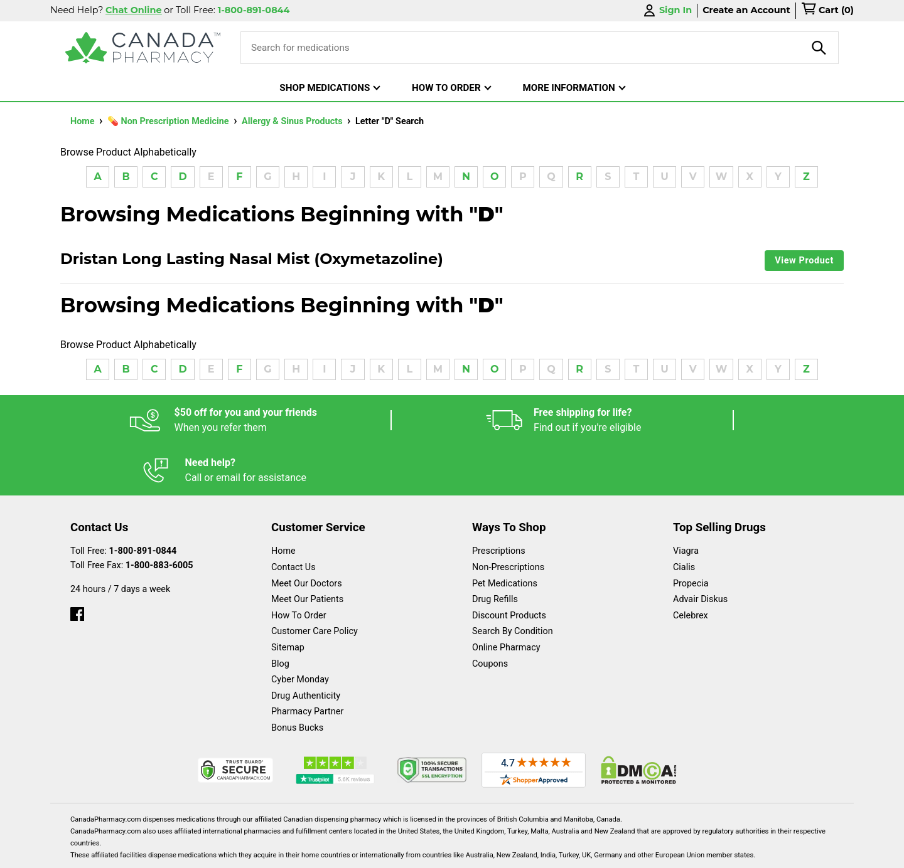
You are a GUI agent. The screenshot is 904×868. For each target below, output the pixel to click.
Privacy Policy (642, 852)
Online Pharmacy (506, 597)
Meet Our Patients (307, 549)
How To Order (298, 565)
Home (83, 121)
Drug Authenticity (305, 645)
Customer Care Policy (314, 581)
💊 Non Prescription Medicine (169, 121)
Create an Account (746, 10)
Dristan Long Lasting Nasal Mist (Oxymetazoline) (251, 259)
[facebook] (77, 561)
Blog (280, 613)
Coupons (490, 613)
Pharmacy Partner (307, 661)
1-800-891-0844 (143, 500)
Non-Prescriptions (508, 517)
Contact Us (293, 517)
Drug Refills (495, 549)
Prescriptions (498, 500)
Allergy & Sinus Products (293, 121)
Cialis (684, 517)
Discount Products (509, 565)
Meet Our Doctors (306, 533)
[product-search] (819, 47)
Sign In (667, 10)
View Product (804, 260)
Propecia (691, 533)
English (490, 852)
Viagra (686, 500)
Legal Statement (560, 852)
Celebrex (690, 565)
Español (437, 852)
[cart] (827, 11)
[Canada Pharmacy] (142, 47)
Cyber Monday (300, 629)
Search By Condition (512, 581)
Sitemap (287, 597)
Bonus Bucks (297, 677)
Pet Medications (504, 533)
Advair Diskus (700, 549)
